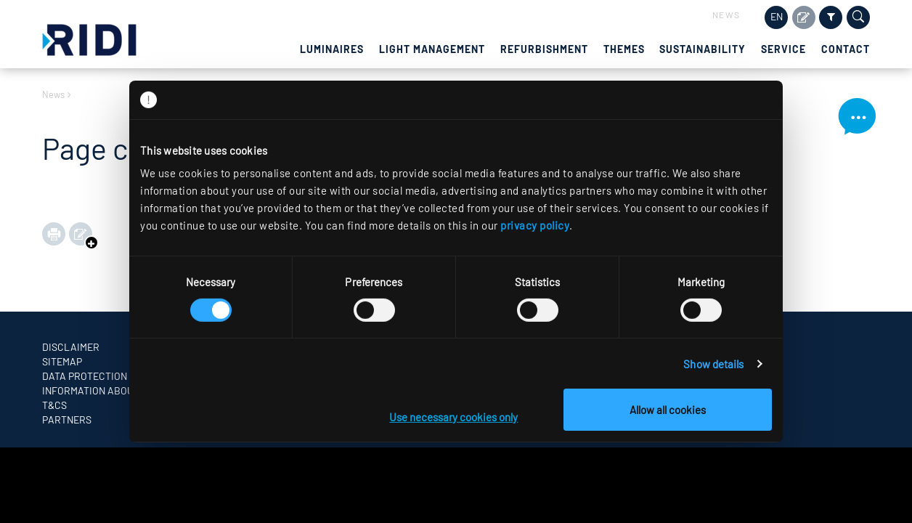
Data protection (84, 376)
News (726, 14)
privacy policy (534, 225)
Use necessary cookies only (453, 416)
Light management (432, 49)
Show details (713, 363)
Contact (845, 49)
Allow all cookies (668, 409)
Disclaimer (70, 347)
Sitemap (62, 361)
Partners (66, 419)
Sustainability (702, 49)
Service (783, 49)
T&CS (54, 405)
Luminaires (332, 49)
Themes (624, 49)
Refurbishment (544, 49)
